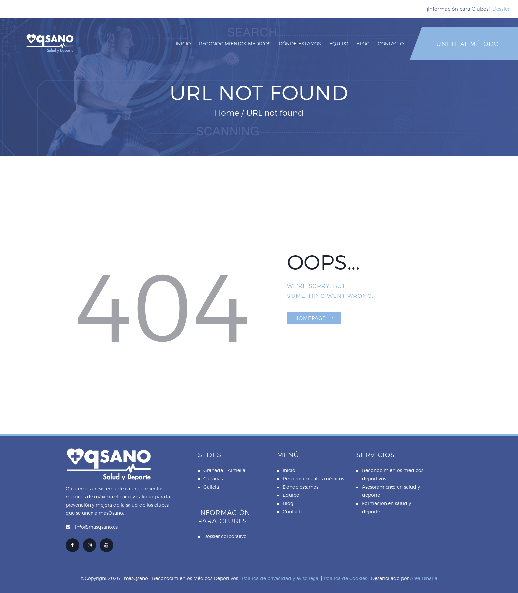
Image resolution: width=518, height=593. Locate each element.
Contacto (293, 511)
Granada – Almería (224, 470)
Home (227, 113)
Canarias (213, 478)
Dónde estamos (300, 487)
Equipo (291, 495)
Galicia (211, 487)
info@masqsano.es (96, 527)
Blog (288, 503)
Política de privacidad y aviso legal (281, 578)
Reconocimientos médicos (313, 478)
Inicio (289, 470)
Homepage (310, 318)
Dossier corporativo (225, 536)
